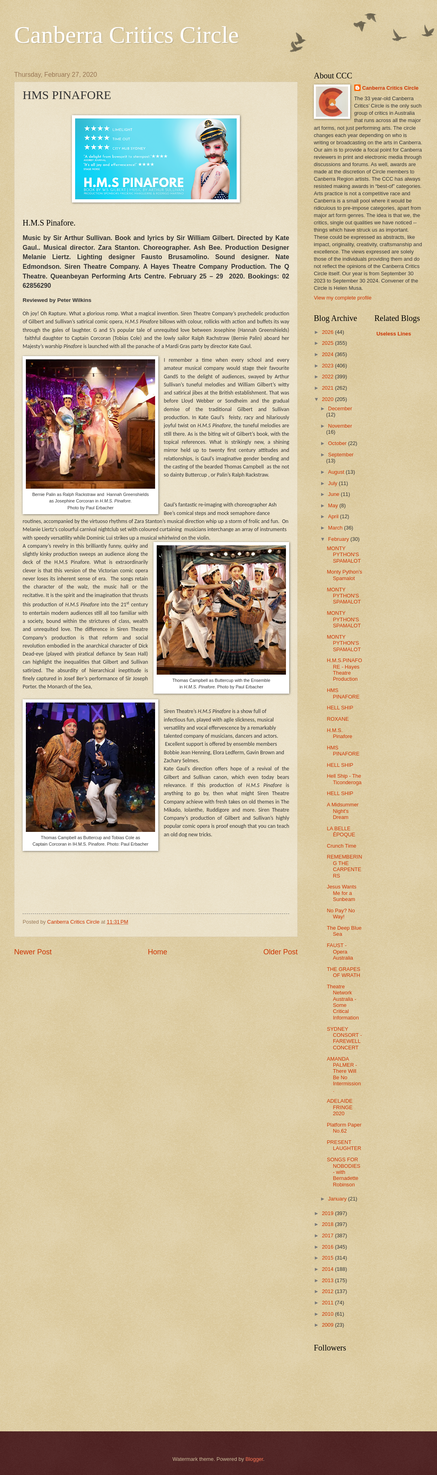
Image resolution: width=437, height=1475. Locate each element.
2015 (328, 1258)
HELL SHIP (340, 708)
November (340, 426)
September (340, 455)
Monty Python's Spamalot (344, 575)
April (334, 516)
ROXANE (338, 719)
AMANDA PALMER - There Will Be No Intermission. (344, 1074)
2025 (328, 343)
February (339, 539)
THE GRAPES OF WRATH (343, 972)
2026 (328, 332)
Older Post (280, 952)
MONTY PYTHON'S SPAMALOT (344, 554)
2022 (328, 376)
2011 (328, 1303)
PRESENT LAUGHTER (344, 1145)
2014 (328, 1269)
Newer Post (33, 952)
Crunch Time (341, 846)
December (340, 408)
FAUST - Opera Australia (340, 951)
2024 (328, 354)
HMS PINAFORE (343, 693)
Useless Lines (393, 334)
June (334, 494)
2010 (328, 1314)
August (337, 472)
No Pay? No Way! (341, 913)
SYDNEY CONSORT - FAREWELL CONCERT (344, 1038)
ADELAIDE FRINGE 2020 (340, 1107)
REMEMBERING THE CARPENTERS (344, 866)
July (333, 483)
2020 (328, 399)
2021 (328, 388)
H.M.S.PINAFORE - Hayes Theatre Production (344, 669)
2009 (328, 1325)
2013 (328, 1280)
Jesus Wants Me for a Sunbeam (341, 893)
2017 (328, 1235)
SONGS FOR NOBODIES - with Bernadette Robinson (343, 1172)
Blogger (254, 1459)
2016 (328, 1247)
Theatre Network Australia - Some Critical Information (343, 1002)
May (333, 505)
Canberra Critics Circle (126, 34)
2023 (328, 366)
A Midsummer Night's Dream (343, 811)
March (336, 528)
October (338, 443)
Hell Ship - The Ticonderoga (344, 779)
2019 (328, 1213)
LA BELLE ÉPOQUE (341, 831)
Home (157, 952)
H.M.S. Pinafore (339, 733)
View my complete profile (343, 298)
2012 (328, 1291)
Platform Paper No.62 (344, 1128)
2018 (328, 1224)
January (338, 1199)
